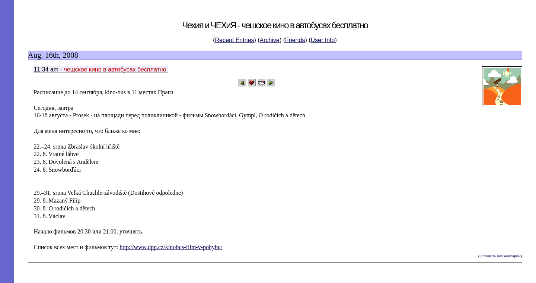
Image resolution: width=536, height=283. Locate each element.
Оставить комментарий (499, 256)
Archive (270, 40)
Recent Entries (234, 40)
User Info (323, 40)
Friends (295, 40)
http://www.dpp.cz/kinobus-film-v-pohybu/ (170, 247)
